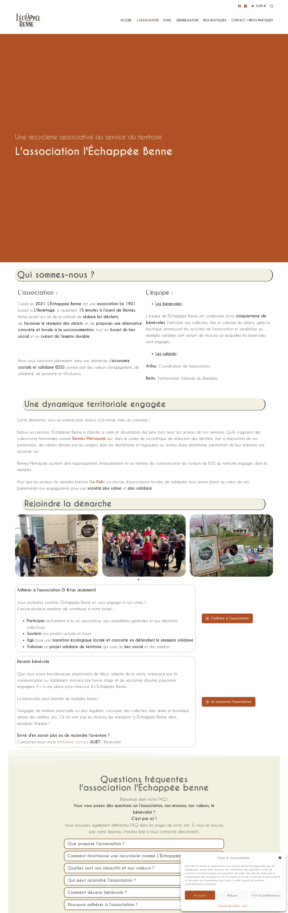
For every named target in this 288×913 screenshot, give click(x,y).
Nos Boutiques (214, 20)
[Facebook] (239, 6)
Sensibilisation (187, 20)
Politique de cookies (229, 905)
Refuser (232, 895)
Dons (167, 20)
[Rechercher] (271, 6)
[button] (280, 858)
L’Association (147, 20)
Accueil (126, 20)
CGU (244, 905)
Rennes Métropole (89, 438)
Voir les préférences (266, 895)
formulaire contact (73, 742)
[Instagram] (245, 6)
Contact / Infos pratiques (252, 20)
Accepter (200, 895)
